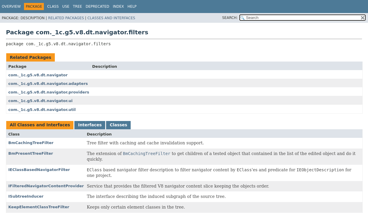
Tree (77, 6)
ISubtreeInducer (26, 196)
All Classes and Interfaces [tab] (40, 124)
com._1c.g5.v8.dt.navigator (38, 75)
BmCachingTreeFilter (30, 143)
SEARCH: (230, 18)
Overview (11, 6)
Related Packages (66, 18)
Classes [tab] (118, 124)
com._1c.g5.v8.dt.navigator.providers (48, 92)
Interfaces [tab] (90, 124)
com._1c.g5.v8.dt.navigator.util (42, 109)
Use (65, 6)
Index (118, 6)
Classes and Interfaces (111, 18)
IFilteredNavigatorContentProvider (46, 186)
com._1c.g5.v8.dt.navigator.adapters (48, 83)
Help (132, 6)
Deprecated (97, 6)
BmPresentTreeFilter (30, 153)
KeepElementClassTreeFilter (38, 207)
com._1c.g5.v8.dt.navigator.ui (40, 101)
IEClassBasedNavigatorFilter (39, 169)
